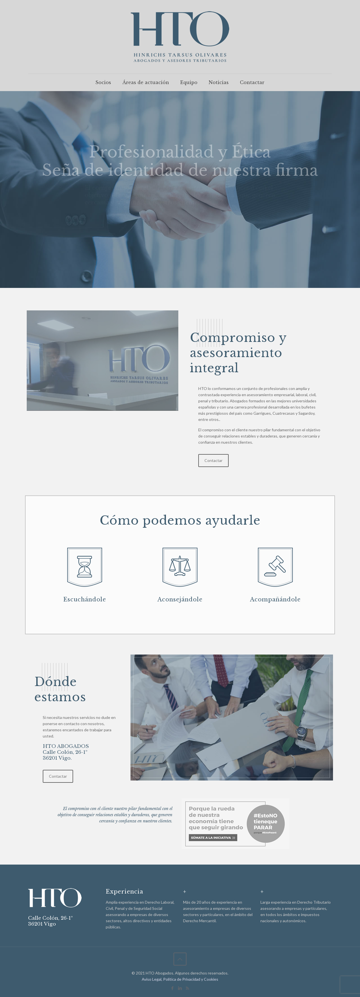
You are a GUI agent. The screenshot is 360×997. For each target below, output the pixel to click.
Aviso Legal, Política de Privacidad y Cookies (180, 979)
